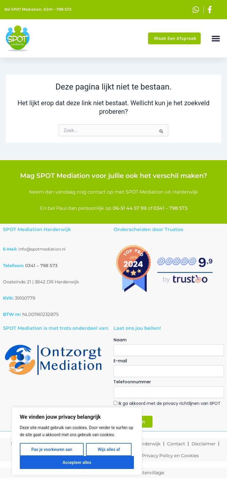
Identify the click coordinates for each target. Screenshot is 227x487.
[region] (77, 441)
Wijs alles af (109, 449)
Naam (120, 340)
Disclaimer (203, 444)
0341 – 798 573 (170, 208)
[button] (216, 38)
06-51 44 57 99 (130, 208)
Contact (176, 444)
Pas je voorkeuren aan (51, 449)
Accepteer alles (77, 462)
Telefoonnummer (132, 382)
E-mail (120, 361)
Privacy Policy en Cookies (170, 455)
